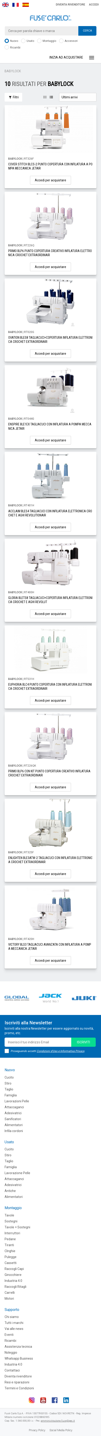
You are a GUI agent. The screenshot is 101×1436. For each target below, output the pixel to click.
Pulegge (10, 1257)
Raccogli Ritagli (15, 1286)
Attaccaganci (14, 1107)
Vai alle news (14, 1329)
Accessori (68, 41)
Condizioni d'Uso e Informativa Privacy (61, 1051)
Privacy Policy (37, 1430)
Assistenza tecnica (18, 1346)
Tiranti (9, 1245)
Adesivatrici (13, 1113)
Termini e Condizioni (19, 1388)
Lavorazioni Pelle (17, 1101)
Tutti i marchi (14, 1323)
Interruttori (12, 1233)
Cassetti (10, 1263)
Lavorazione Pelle (17, 1173)
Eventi (9, 1335)
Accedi (94, 4)
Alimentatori (14, 1125)
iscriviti (83, 1042)
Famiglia (11, 1095)
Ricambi (12, 48)
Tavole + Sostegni (17, 1227)
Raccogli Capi (14, 1269)
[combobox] (50, 31)
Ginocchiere (13, 1275)
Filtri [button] (13, 97)
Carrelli (10, 1292)
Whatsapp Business (19, 1358)
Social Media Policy (60, 1430)
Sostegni (11, 1221)
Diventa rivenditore (70, 4)
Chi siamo (12, 1317)
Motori (9, 1298)
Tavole (9, 1215)
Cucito (9, 1077)
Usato (27, 41)
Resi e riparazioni (17, 1382)
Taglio (9, 1089)
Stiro (8, 1083)
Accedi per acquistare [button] (50, 180)
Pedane (10, 1239)
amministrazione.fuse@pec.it (58, 1420)
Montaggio (46, 41)
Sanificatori (13, 1119)
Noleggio (11, 1352)
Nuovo (11, 41)
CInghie (10, 1251)
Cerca (87, 30)
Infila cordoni (14, 1131)
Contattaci (12, 1370)
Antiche (10, 1191)
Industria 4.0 (13, 1281)
